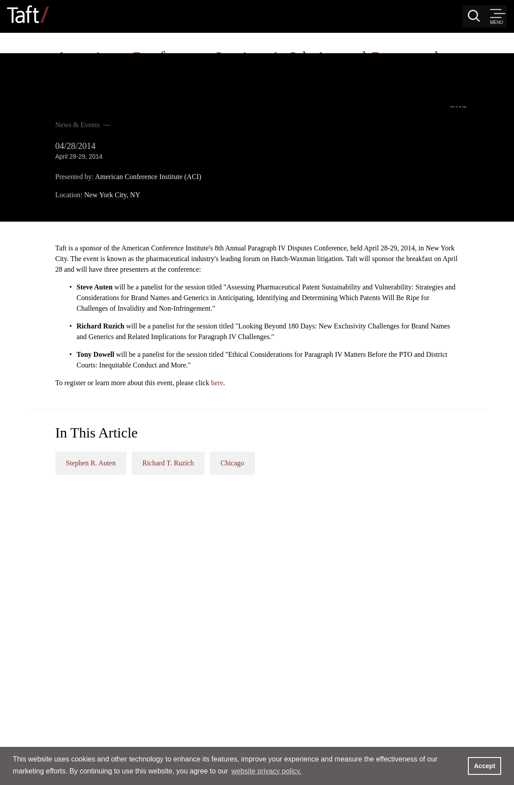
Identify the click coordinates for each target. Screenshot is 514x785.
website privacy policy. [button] (266, 771)
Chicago (411, 410)
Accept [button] (484, 765)
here (396, 329)
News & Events (50, 55)
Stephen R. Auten (269, 410)
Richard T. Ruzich (347, 410)
